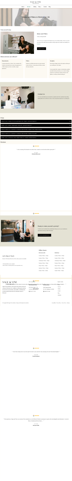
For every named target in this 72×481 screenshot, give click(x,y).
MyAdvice (27, 303)
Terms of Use (64, 303)
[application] (24, 7)
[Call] (32, 291)
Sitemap (68, 303)
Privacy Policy (58, 303)
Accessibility (54, 303)
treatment (38, 44)
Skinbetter (59, 295)
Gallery (59, 289)
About (59, 284)
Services (59, 286)
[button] (41, 48)
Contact (59, 291)
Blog (58, 293)
